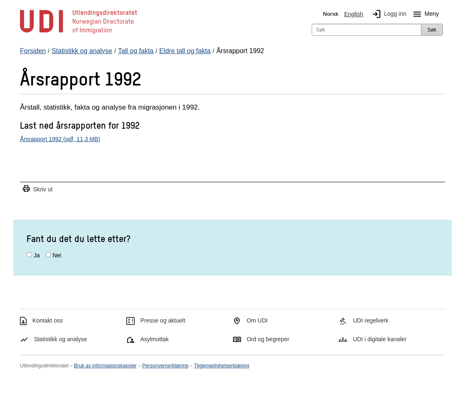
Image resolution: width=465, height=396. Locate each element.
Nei (56, 255)
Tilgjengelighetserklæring (221, 366)
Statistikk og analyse (60, 339)
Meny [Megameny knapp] (424, 14)
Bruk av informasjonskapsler (105, 366)
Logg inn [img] (387, 14)
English (353, 14)
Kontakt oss (47, 320)
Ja (37, 255)
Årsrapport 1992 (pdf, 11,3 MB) (60, 139)
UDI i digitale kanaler (379, 339)
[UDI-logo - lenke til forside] (78, 33)
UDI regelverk (371, 320)
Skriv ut (37, 189)
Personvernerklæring (165, 366)
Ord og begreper (267, 339)
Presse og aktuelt (162, 320)
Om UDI (257, 320)
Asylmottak (154, 339)
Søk (432, 30)
